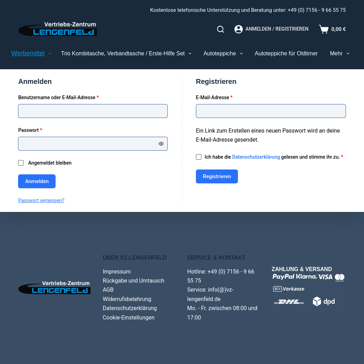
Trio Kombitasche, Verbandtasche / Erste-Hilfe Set (127, 53)
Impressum (117, 271)
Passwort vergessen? (41, 200)
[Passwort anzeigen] (161, 143)
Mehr (341, 53)
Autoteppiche (225, 53)
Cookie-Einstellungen (129, 317)
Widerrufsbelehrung (127, 299)
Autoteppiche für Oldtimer (286, 53)
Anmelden (37, 181)
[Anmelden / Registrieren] (271, 29)
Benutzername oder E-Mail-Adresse (71, 97)
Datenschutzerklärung (256, 157)
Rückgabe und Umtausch (133, 280)
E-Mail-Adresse (227, 97)
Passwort (42, 129)
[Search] (220, 29)
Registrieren (217, 176)
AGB (108, 289)
